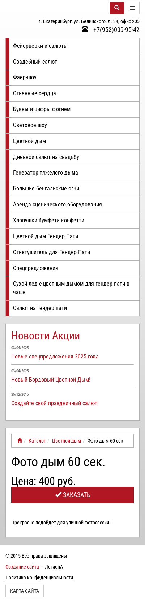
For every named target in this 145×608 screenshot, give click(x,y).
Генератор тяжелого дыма (45, 172)
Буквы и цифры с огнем (42, 109)
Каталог (37, 441)
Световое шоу (30, 125)
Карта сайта (24, 591)
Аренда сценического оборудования (57, 204)
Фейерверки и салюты (40, 45)
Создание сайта (22, 567)
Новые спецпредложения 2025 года (55, 356)
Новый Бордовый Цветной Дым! (50, 379)
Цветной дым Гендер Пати (45, 236)
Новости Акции (45, 335)
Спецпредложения (35, 268)
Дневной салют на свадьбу (46, 157)
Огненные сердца (34, 93)
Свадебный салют (35, 61)
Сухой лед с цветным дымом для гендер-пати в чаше (71, 287)
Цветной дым (29, 141)
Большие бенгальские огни (46, 188)
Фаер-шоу (25, 77)
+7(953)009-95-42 (111, 29)
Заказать (72, 495)
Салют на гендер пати (40, 308)
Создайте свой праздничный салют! (55, 403)
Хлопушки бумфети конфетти (48, 220)
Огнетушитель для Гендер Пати (51, 252)
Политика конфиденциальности (39, 577)
